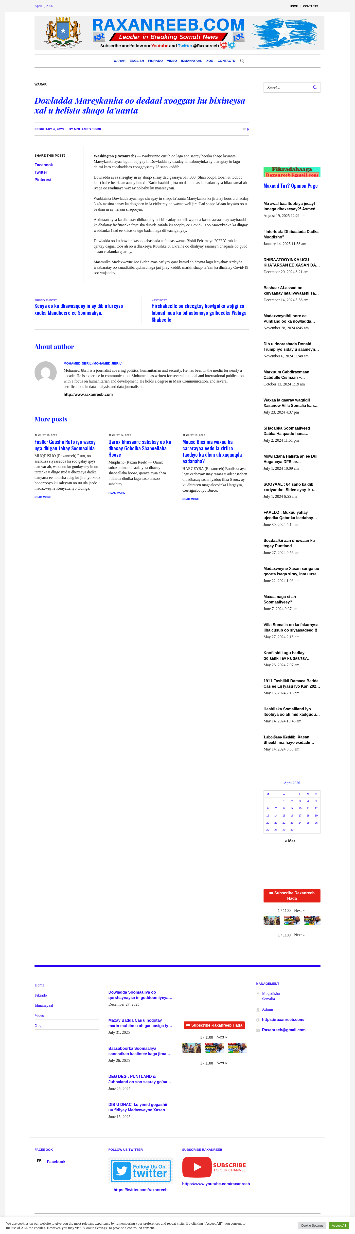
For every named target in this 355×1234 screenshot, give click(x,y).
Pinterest (43, 180)
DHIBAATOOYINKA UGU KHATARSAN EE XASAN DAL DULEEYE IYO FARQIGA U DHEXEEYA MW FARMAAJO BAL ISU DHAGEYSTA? (291, 263)
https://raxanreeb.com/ (283, 1019)
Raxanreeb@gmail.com (284, 1030)
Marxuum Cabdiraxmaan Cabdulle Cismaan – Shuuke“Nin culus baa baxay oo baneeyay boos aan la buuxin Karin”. (291, 375)
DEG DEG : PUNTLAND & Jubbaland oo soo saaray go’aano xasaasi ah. (140, 1079)
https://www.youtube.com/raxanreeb (216, 1184)
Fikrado (41, 995)
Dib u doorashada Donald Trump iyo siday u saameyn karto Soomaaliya (289, 347)
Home (39, 985)
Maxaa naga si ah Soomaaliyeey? (280, 599)
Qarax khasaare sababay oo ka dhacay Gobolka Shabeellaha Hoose (139, 448)
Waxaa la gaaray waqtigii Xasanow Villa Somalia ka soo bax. (292, 403)
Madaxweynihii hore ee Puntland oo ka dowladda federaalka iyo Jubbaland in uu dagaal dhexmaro (289, 319)
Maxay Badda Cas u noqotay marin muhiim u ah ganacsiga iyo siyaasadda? (139, 1023)
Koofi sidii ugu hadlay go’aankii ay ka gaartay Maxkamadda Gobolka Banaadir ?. (285, 656)
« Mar (290, 841)
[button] (299, 910)
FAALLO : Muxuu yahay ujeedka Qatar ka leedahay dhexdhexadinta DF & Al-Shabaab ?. (288, 515)
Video (39, 1015)
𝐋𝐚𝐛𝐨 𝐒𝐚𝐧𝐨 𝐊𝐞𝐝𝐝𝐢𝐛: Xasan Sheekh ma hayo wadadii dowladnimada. (287, 740)
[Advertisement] (289, 135)
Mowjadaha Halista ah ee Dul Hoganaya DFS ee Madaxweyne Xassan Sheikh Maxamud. (291, 459)
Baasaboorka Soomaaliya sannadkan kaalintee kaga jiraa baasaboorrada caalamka (137, 1051)
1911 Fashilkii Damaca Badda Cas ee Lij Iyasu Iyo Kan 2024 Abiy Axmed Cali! (291, 684)
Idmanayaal (44, 1005)
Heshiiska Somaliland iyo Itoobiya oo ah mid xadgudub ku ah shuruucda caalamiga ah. (291, 712)
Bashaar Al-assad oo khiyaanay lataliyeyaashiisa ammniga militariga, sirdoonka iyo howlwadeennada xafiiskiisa (290, 291)
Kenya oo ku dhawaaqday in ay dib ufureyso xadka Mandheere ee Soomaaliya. (79, 309)
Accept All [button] (339, 1225)
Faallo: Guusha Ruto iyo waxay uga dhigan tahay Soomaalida (65, 445)
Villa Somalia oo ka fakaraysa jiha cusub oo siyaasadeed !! (291, 627)
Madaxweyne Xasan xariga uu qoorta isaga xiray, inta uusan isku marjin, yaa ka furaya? (291, 572)
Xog (38, 1025)
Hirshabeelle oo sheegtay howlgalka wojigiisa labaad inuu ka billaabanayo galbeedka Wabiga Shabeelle (199, 312)
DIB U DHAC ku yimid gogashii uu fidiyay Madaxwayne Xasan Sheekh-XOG (137, 1107)
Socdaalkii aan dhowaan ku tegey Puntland (289, 543)
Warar (41, 84)
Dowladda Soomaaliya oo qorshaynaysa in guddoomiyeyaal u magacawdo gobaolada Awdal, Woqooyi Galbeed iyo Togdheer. (140, 995)
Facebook (44, 165)
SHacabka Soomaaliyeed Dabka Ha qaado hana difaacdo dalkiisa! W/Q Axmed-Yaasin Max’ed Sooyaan (287, 431)
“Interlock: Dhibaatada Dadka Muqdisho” (291, 234)
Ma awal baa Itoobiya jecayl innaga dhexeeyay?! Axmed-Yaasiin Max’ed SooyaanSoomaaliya (290, 206)
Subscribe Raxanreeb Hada (292, 895)
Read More (43, 497)
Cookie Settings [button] (312, 1225)
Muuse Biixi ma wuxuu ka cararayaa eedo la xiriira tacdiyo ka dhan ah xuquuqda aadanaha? (212, 451)
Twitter (41, 172)
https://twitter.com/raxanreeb (141, 1190)
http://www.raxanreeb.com (88, 394)
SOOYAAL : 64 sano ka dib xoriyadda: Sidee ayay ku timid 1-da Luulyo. (288, 487)
